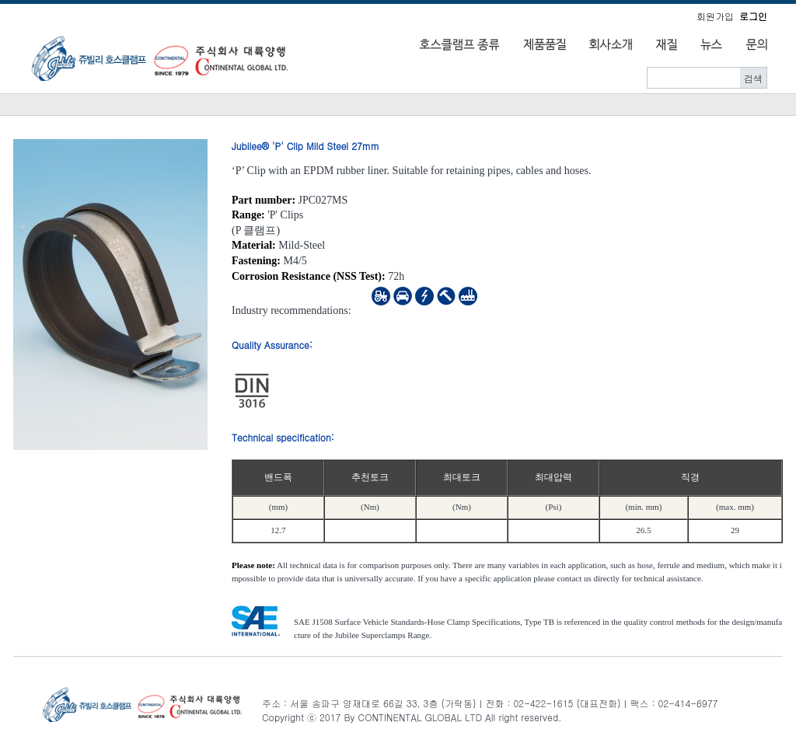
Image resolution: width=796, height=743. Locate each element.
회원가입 (715, 16)
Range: (248, 215)
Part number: (263, 200)
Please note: (253, 565)
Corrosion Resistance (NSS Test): (309, 276)
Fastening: (256, 261)
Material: (254, 245)
